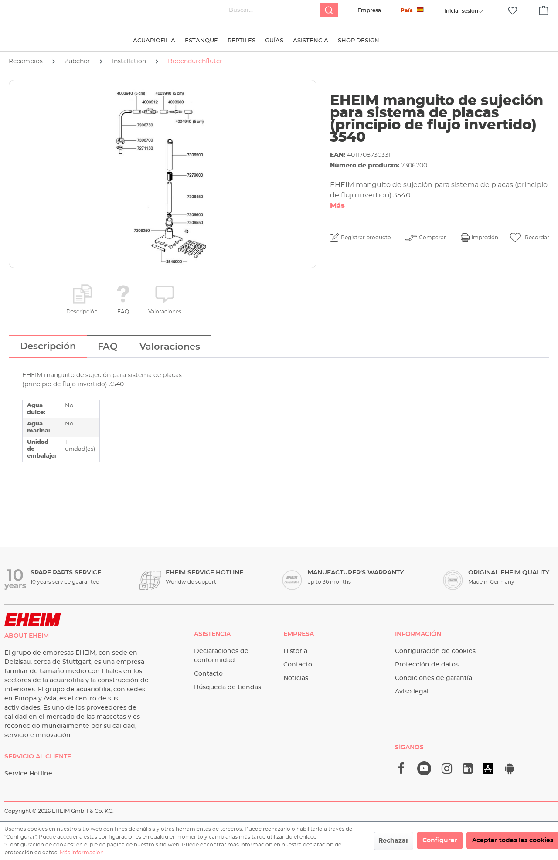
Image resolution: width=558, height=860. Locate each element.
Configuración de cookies (435, 651)
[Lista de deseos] (513, 10)
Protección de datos (427, 665)
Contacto (208, 674)
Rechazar (393, 841)
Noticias (295, 678)
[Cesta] (544, 9)
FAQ (123, 311)
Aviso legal (412, 692)
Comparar (432, 237)
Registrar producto (366, 237)
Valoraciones (164, 311)
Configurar (439, 840)
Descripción (82, 311)
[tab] (48, 346)
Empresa (369, 10)
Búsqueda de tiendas (227, 687)
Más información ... (84, 852)
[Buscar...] (275, 10)
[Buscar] (329, 10)
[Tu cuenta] (461, 11)
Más (337, 205)
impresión (485, 237)
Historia (295, 651)
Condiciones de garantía (433, 678)
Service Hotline (28, 774)
